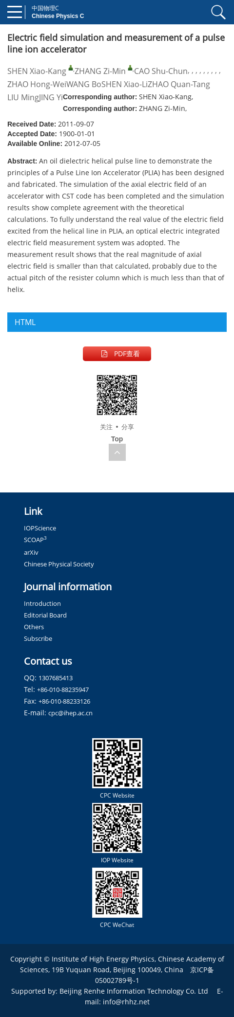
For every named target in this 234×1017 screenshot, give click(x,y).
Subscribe (38, 638)
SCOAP (35, 539)
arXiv (31, 552)
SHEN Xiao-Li (124, 84)
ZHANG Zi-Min (100, 71)
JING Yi (51, 97)
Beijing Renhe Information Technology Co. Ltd (133, 991)
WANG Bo (83, 84)
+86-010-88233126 (64, 701)
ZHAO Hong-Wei (36, 84)
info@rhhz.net (126, 1001)
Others (34, 626)
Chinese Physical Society (59, 564)
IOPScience (40, 528)
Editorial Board (45, 615)
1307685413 (56, 677)
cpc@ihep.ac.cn (70, 712)
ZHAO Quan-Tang (179, 84)
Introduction (42, 603)
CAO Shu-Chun (161, 71)
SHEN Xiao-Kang (36, 71)
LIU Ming (23, 97)
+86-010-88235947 (63, 689)
